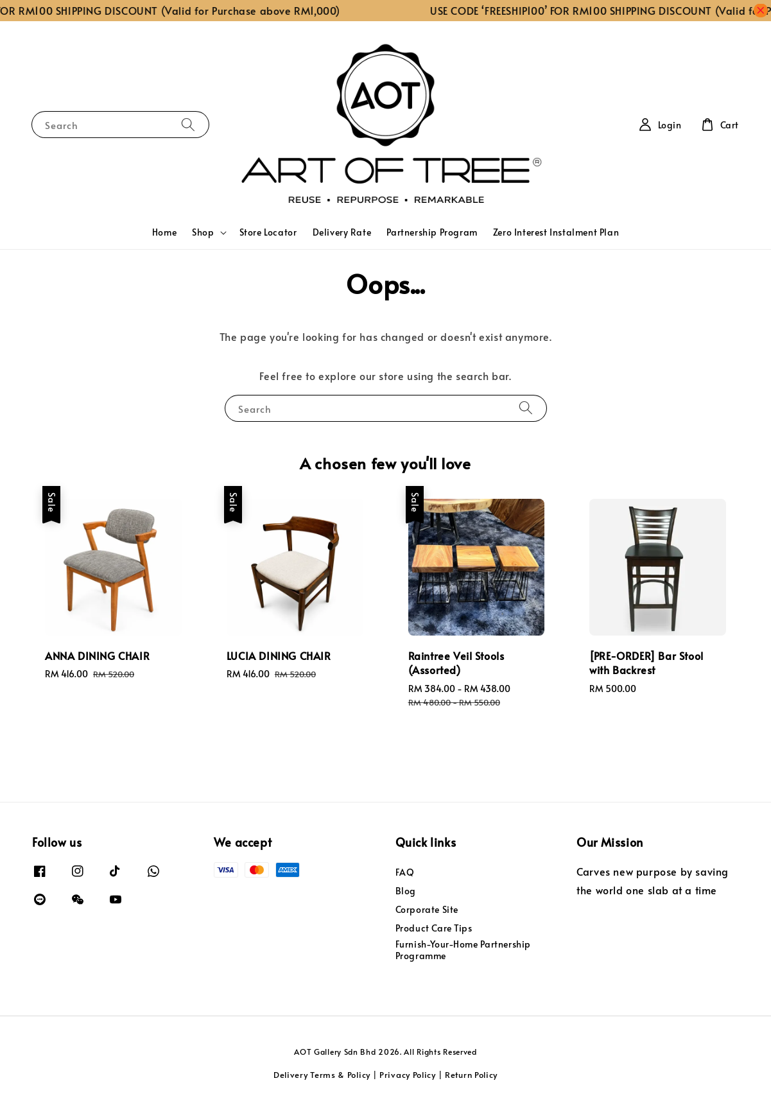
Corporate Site (426, 909)
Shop (203, 232)
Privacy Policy (407, 1074)
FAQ (405, 872)
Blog (405, 891)
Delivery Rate (342, 232)
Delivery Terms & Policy (321, 1074)
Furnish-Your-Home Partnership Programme (463, 950)
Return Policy (471, 1074)
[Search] (188, 124)
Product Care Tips (433, 928)
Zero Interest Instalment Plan (556, 232)
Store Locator (268, 232)
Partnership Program (431, 232)
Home (164, 232)
